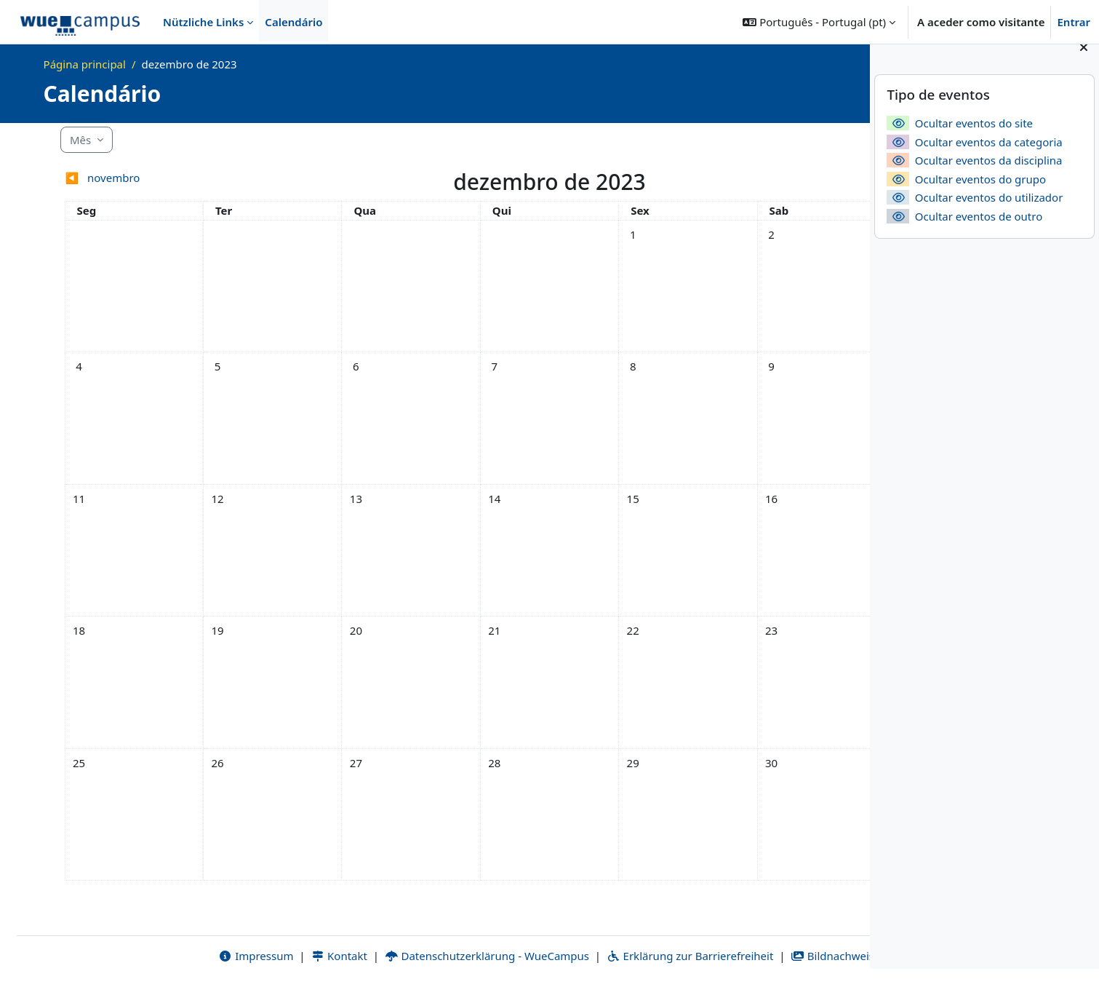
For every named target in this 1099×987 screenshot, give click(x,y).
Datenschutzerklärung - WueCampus (372, 955)
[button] (819, 22)
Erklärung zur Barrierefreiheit (575, 955)
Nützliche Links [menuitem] (203, 22)
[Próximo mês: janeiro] (714, 178)
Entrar (1073, 22)
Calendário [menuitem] (293, 22)
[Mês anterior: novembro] (155, 178)
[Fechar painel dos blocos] (1083, 65)
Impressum (141, 955)
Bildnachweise (721, 955)
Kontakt (224, 955)
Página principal (85, 64)
